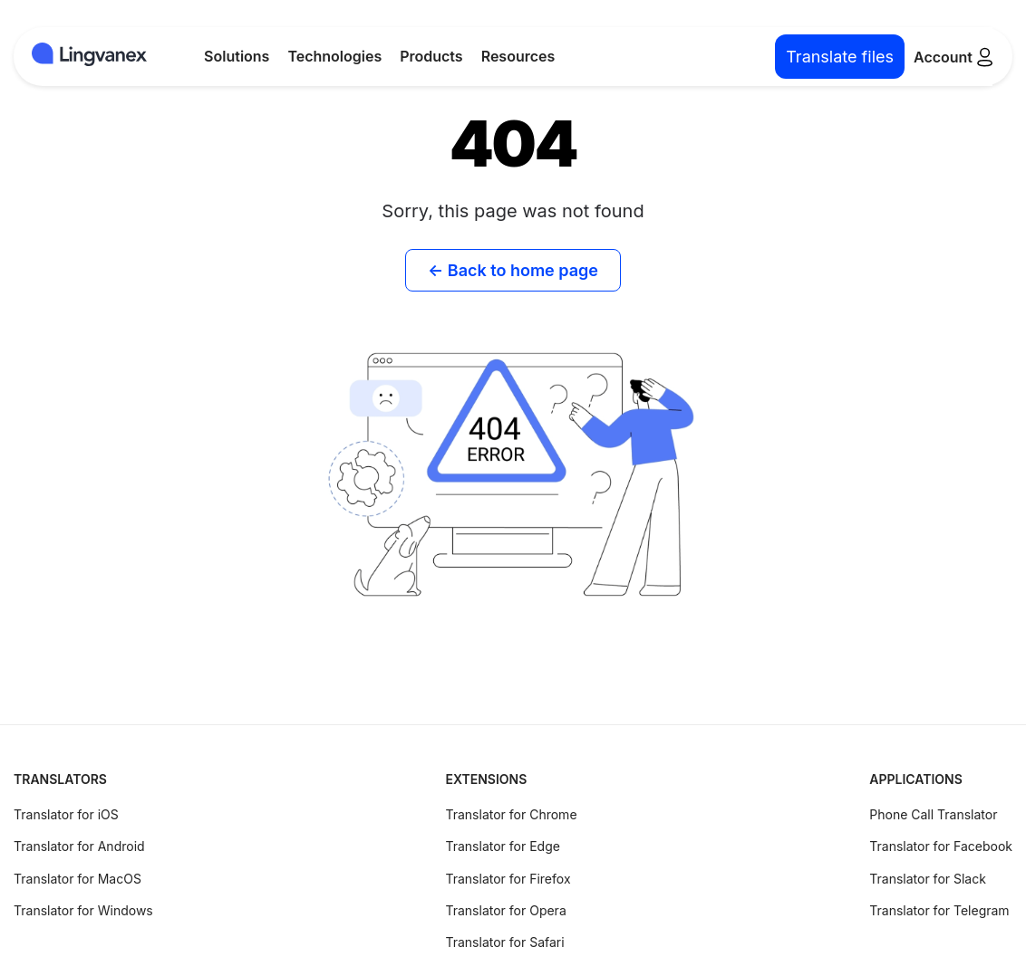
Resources (518, 56)
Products (431, 56)
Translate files (840, 56)
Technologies (334, 56)
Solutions (236, 56)
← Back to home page (513, 270)
